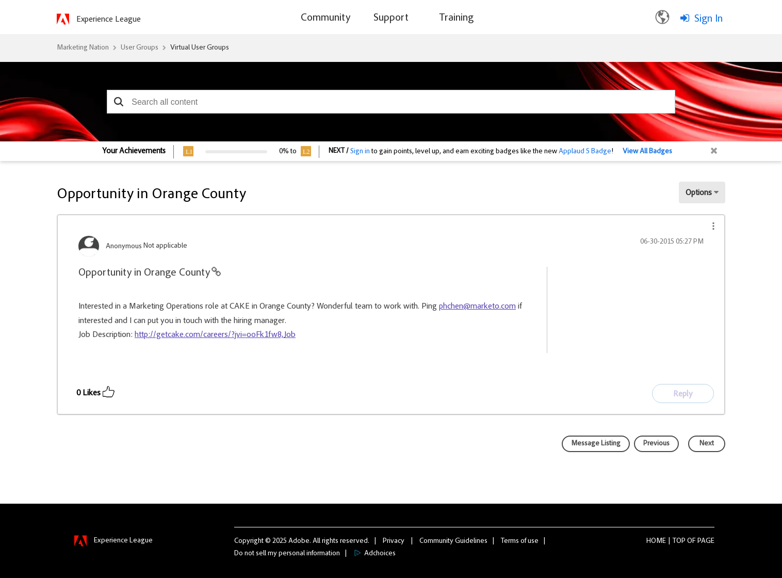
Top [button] (679, 541)
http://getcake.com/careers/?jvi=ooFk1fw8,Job (215, 335)
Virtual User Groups (199, 48)
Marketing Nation (83, 48)
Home (656, 541)
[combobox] (391, 102)
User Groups (139, 48)
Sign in (360, 151)
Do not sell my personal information (287, 553)
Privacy (393, 541)
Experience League (108, 19)
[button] (118, 102)
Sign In (708, 19)
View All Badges (647, 151)
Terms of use (520, 541)
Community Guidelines (453, 541)
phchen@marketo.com (477, 306)
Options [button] (699, 193)
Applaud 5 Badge (585, 151)
